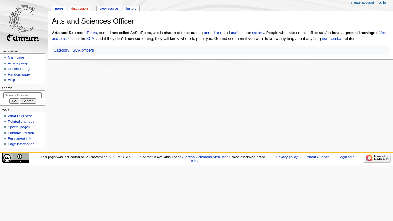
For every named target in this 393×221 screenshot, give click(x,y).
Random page (19, 74)
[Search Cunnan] (22, 95)
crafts (235, 33)
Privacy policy (287, 157)
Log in (382, 2)
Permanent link (19, 138)
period (209, 33)
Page (59, 8)
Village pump (18, 63)
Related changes (21, 121)
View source (108, 8)
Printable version (21, 133)
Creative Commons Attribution (205, 157)
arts (219, 33)
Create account (362, 2)
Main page (16, 57)
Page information (21, 144)
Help (11, 80)
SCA (90, 39)
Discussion (79, 8)
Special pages (19, 127)
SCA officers (83, 50)
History (131, 8)
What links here (20, 116)
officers (90, 33)
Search (7, 88)
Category (61, 50)
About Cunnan (318, 157)
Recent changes (20, 69)
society (258, 33)
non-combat (332, 39)
